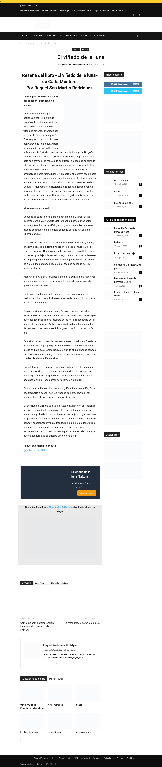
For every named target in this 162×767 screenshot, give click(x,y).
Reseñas (26, 35)
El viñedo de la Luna (59, 583)
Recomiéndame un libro (92, 35)
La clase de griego (29, 732)
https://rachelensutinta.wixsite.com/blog (59, 650)
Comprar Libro (87, 493)
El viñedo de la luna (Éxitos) (81, 474)
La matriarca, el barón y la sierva (82, 622)
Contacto (97, 758)
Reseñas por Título (67, 10)
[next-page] (28, 739)
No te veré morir (83, 732)
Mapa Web (85, 758)
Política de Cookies (125, 758)
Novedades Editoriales (29, 10)
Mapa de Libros (84, 10)
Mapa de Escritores (102, 10)
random (32, 43)
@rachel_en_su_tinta (35, 450)
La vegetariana (55, 732)
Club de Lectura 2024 (68, 758)
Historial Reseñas (68, 35)
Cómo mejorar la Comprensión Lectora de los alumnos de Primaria (37, 626)
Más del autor (56, 678)
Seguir (136, 84)
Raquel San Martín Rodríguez (75, 64)
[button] (138, 35)
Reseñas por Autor (49, 10)
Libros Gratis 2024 (120, 10)
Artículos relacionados (33, 678)
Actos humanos (55, 705)
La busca (118, 242)
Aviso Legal (109, 758)
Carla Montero (41, 583)
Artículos (52, 35)
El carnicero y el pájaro (125, 253)
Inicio (22, 43)
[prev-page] (22, 739)
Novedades (38, 35)
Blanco (79, 705)
